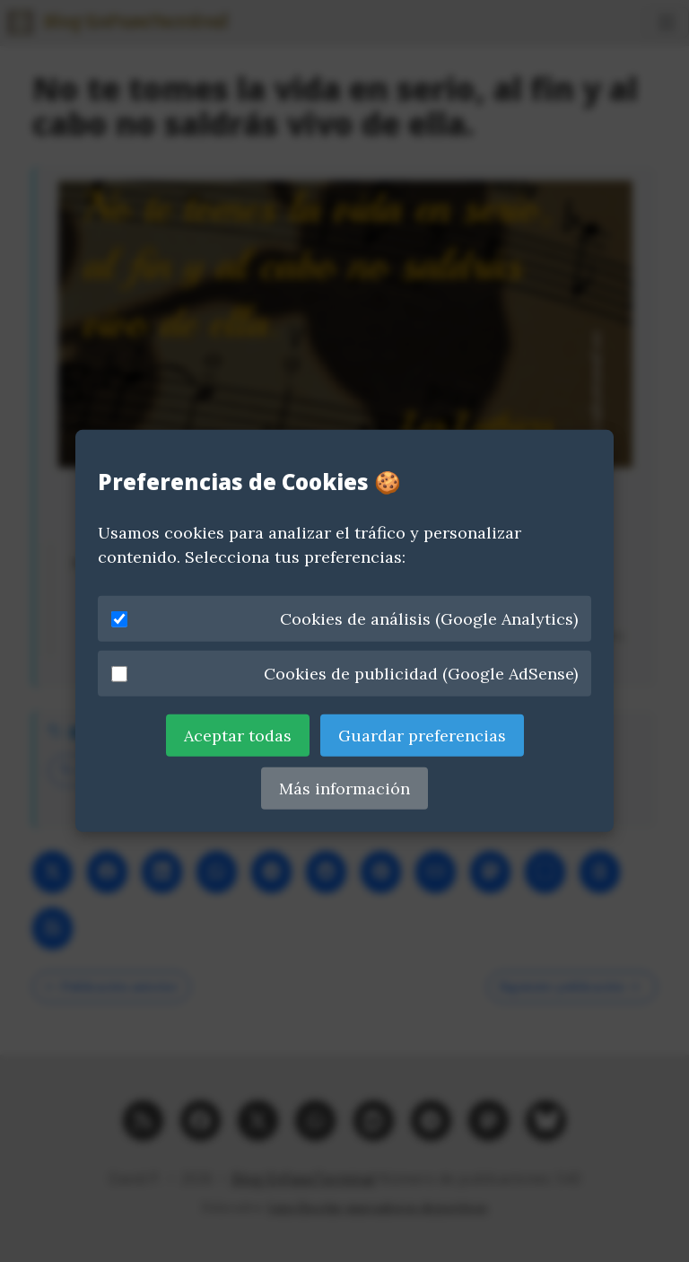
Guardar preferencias (422, 735)
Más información (344, 788)
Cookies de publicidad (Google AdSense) (344, 673)
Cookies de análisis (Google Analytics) (344, 619)
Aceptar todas (238, 735)
